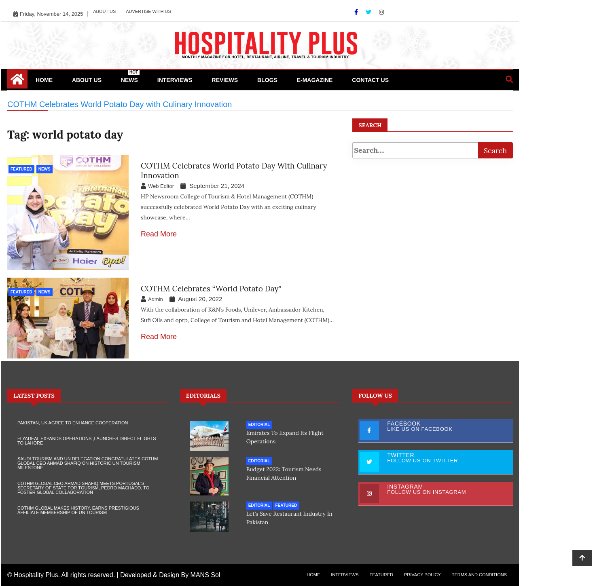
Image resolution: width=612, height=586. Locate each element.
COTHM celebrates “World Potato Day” (211, 288)
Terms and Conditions (479, 574)
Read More (159, 234)
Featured (21, 169)
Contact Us (370, 80)
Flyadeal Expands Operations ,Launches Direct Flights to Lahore (86, 440)
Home (44, 80)
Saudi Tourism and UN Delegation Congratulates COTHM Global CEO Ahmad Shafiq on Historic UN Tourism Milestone (87, 463)
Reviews (225, 80)
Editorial (259, 424)
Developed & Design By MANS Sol (170, 574)
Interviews (175, 80)
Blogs (267, 80)
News (130, 76)
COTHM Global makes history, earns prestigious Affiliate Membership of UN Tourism (78, 510)
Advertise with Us (148, 11)
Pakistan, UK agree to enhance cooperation (72, 422)
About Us (104, 11)
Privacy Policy (422, 574)
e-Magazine (315, 80)
